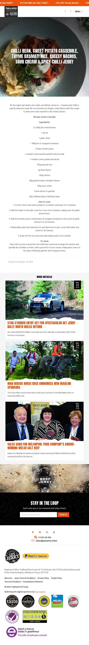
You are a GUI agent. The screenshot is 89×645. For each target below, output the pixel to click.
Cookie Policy (56, 578)
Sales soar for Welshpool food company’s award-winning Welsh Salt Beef (41, 446)
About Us (8, 578)
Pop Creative (40, 592)
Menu (79, 11)
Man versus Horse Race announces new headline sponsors (39, 385)
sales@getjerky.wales (44, 540)
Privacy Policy (43, 578)
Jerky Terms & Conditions (25, 578)
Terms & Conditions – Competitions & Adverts (24, 582)
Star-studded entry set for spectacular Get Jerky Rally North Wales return (41, 325)
